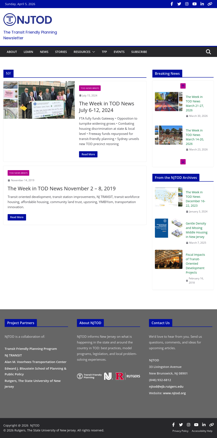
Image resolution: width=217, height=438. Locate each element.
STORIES (61, 52)
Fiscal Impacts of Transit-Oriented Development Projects (195, 263)
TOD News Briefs (90, 88)
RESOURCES (82, 52)
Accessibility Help (202, 431)
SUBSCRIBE (139, 52)
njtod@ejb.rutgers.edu (166, 386)
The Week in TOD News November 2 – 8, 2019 (62, 188)
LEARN (28, 52)
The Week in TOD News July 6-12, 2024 (106, 106)
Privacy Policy (180, 431)
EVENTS (119, 52)
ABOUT (12, 52)
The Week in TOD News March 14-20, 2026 (195, 137)
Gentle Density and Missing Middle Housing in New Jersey (196, 230)
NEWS (44, 52)
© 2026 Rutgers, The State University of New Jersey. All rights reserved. (53, 430)
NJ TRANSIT (13, 355)
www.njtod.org (174, 393)
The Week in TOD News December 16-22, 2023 (195, 199)
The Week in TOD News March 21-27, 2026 (195, 103)
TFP (104, 52)
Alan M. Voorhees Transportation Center (36, 362)
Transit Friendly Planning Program (31, 348)
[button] (92, 52)
